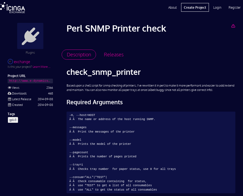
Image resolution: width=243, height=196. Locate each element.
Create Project (195, 7)
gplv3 (12, 119)
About (172, 7)
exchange (19, 61)
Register (235, 7)
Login (217, 7)
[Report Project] (233, 26)
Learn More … (41, 66)
